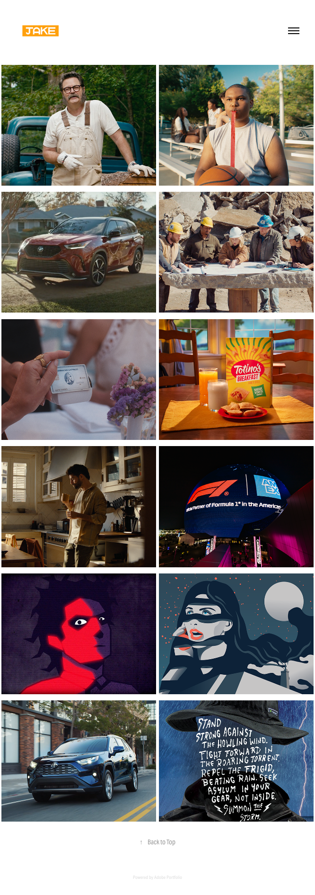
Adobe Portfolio (168, 877)
